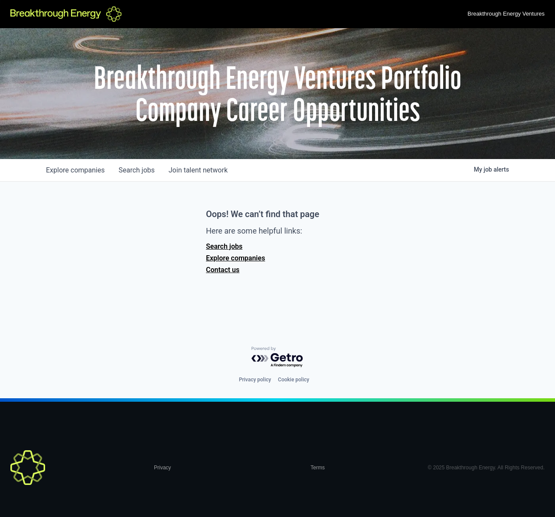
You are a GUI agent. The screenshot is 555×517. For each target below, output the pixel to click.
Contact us (222, 270)
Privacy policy (255, 380)
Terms (317, 468)
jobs (136, 170)
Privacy (162, 468)
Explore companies (235, 258)
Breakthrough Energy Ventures (506, 13)
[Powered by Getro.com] (277, 357)
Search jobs (224, 246)
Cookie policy (293, 380)
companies (75, 170)
